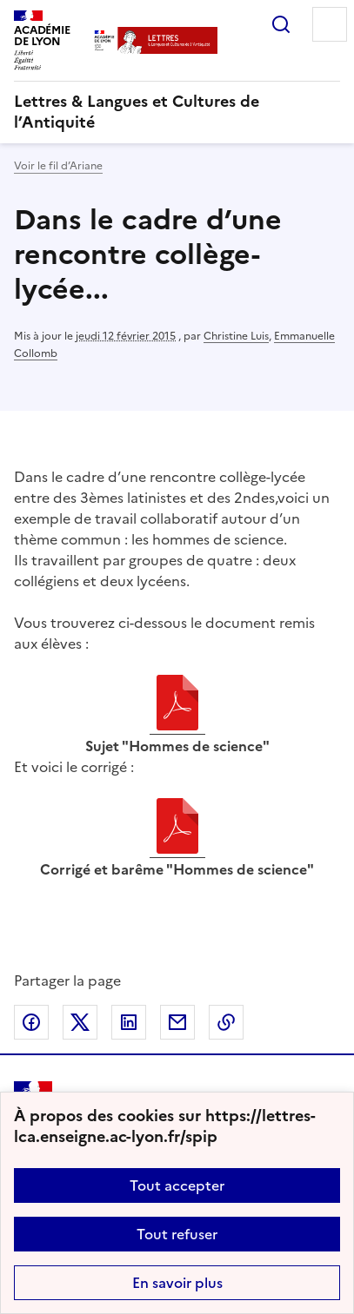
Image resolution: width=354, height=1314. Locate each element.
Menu (329, 24)
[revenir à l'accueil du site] (177, 112)
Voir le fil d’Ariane (58, 166)
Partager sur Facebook (31, 1022)
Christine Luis (236, 336)
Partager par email (177, 1022)
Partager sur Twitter (80, 1022)
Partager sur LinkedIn (128, 1022)
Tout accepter (177, 1185)
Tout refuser (177, 1234)
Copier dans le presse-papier (226, 1022)
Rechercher (281, 24)
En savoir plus (177, 1282)
